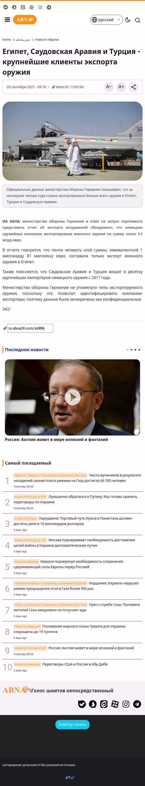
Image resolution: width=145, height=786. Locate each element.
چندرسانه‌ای (23, 39)
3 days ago (20, 530)
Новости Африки (47, 39)
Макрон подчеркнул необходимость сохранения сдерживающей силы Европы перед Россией (68, 564)
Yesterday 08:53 (23, 486)
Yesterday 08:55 (23, 654)
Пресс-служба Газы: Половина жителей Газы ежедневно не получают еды (77, 607)
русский (102, 20)
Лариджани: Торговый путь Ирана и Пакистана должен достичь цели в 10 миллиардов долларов (73, 521)
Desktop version (72, 724)
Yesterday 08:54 (23, 508)
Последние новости (26, 349)
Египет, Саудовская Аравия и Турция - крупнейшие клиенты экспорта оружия (71, 61)
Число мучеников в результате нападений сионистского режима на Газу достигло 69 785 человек (77, 478)
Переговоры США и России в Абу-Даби (61, 664)
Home (6, 39)
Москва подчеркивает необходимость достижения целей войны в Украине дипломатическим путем (74, 543)
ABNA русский (51, 19)
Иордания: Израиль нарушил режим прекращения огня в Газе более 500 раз (76, 586)
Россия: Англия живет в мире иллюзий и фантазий (56, 439)
